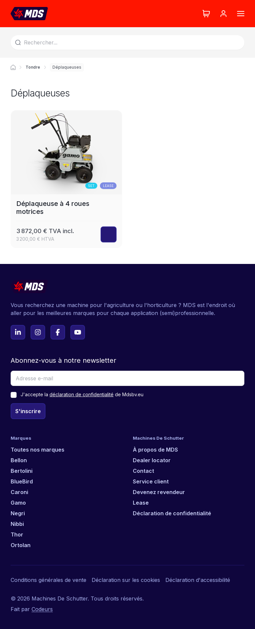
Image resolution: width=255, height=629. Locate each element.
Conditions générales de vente (48, 580)
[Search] (127, 42)
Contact (143, 471)
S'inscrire (28, 411)
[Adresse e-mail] (127, 378)
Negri (18, 513)
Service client (151, 481)
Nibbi (17, 524)
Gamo (18, 502)
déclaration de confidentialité (81, 394)
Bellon (19, 460)
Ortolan (21, 545)
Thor (17, 534)
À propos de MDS (155, 449)
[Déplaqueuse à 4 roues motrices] (66, 179)
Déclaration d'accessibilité (197, 580)
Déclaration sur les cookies (126, 580)
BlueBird (22, 481)
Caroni (19, 492)
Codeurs (42, 609)
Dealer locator (152, 460)
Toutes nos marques (37, 449)
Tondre (33, 67)
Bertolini (22, 471)
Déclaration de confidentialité (172, 513)
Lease (141, 502)
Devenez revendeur (159, 492)
